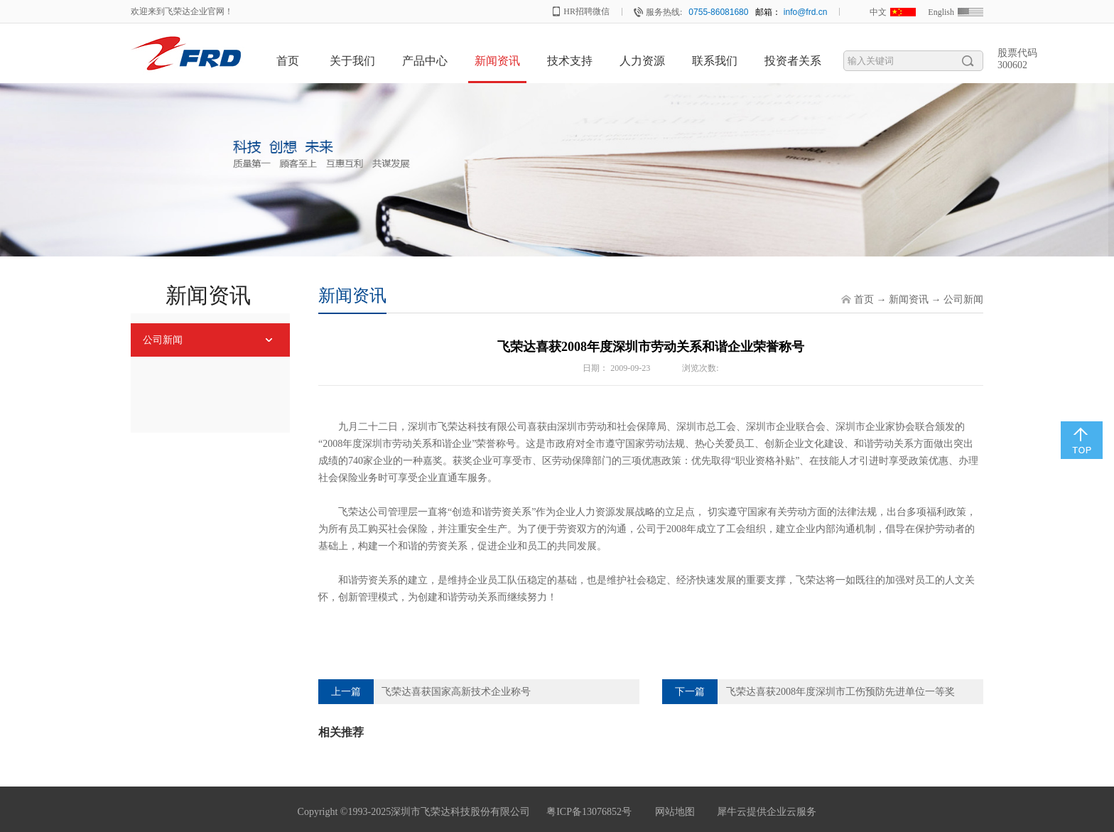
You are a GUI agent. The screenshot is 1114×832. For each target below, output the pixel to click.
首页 (287, 61)
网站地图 (672, 811)
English (941, 12)
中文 (878, 12)
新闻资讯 (909, 299)
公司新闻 (963, 299)
